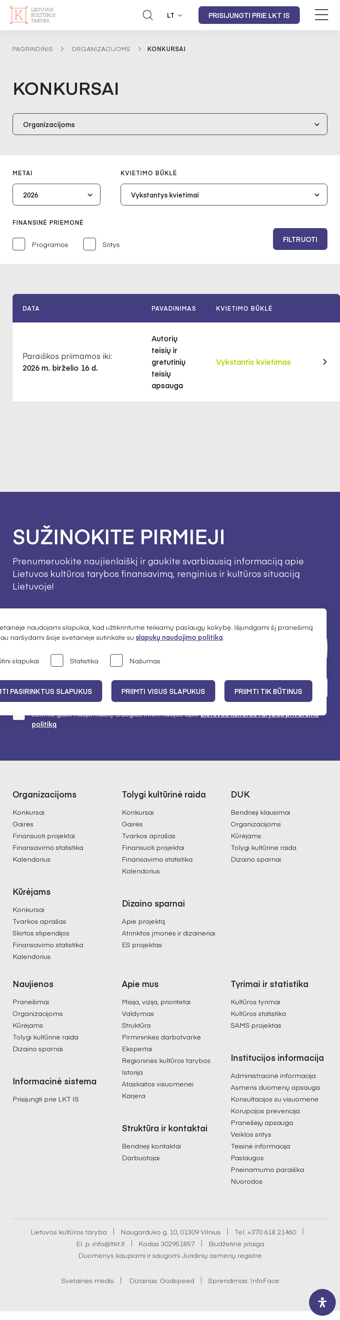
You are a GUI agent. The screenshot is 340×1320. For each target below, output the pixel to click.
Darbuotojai (141, 1157)
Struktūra (136, 1024)
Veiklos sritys (251, 1133)
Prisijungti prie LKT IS (249, 15)
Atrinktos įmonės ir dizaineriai (168, 932)
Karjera (133, 1095)
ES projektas (142, 944)
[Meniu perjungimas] (321, 14)
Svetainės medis (87, 1280)
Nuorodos (247, 1180)
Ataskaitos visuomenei (157, 1083)
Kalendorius (32, 858)
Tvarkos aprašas (39, 920)
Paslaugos (247, 1157)
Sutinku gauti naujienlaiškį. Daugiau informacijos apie (166, 718)
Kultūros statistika (258, 1013)
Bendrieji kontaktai (151, 1145)
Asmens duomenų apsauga (275, 1086)
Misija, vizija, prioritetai (156, 1001)
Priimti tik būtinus (268, 691)
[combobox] (170, 124)
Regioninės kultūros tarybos (166, 1060)
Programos (40, 244)
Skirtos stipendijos (41, 932)
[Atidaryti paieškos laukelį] (148, 15)
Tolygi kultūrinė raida (263, 847)
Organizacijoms (101, 48)
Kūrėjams (246, 835)
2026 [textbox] (30, 194)
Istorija (132, 1071)
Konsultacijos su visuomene (275, 1098)
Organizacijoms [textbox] (49, 124)
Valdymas (138, 1013)
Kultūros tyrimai (255, 1001)
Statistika (74, 661)
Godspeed (177, 1280)
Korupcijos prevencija (265, 1110)
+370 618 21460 (271, 1231)
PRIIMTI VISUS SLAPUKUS (163, 691)
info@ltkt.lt (109, 1243)
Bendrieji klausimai (260, 811)
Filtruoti (300, 239)
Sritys (101, 244)
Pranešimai (31, 1001)
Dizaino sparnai (256, 858)
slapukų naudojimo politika (179, 637)
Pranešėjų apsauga (262, 1122)
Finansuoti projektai (44, 835)
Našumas (135, 661)
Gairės (23, 823)
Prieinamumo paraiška (267, 1169)
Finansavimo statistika (48, 847)
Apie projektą (143, 920)
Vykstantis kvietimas (253, 361)
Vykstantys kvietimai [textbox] (165, 194)
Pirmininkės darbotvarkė (161, 1036)
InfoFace (264, 1280)
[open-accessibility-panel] (322, 1302)
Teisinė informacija (260, 1145)
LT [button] (171, 15)
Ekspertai (137, 1048)
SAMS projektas (256, 1024)
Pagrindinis (33, 48)
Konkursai (28, 811)
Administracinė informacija (273, 1075)
